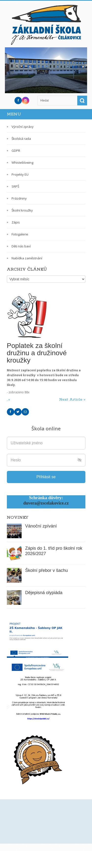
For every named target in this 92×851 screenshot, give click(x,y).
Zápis (16, 222)
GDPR (16, 150)
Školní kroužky (22, 210)
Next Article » (72, 399)
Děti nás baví (21, 246)
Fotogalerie (20, 234)
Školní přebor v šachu (46, 570)
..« (9, 399)
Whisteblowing (22, 162)
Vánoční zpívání (41, 526)
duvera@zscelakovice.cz (46, 503)
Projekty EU (20, 174)
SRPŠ (15, 186)
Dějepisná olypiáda (44, 592)
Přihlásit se (45, 477)
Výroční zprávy (23, 126)
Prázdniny (19, 198)
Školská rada (21, 138)
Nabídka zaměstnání (27, 258)
